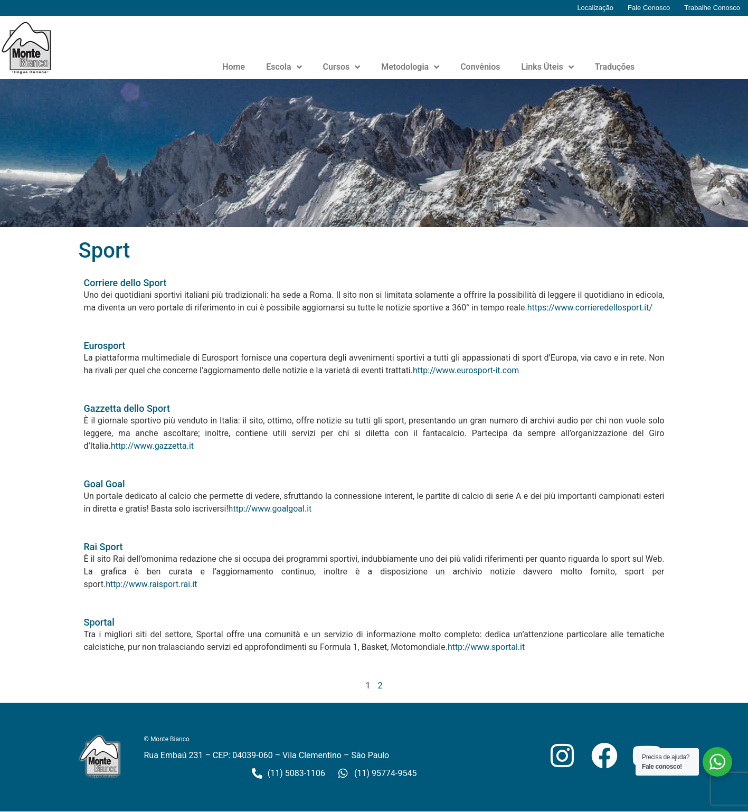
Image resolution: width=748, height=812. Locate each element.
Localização (595, 8)
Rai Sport (103, 546)
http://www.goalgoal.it (270, 509)
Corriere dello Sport (125, 282)
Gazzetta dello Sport (127, 408)
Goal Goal (104, 483)
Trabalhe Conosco (712, 8)
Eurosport (105, 345)
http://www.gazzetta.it (152, 446)
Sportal (99, 622)
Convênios (480, 67)
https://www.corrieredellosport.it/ (589, 308)
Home (233, 67)
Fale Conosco (649, 8)
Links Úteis (548, 67)
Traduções (615, 67)
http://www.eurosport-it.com (466, 370)
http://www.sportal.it (486, 647)
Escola (283, 67)
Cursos (342, 67)
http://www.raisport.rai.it (151, 584)
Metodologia (410, 67)
